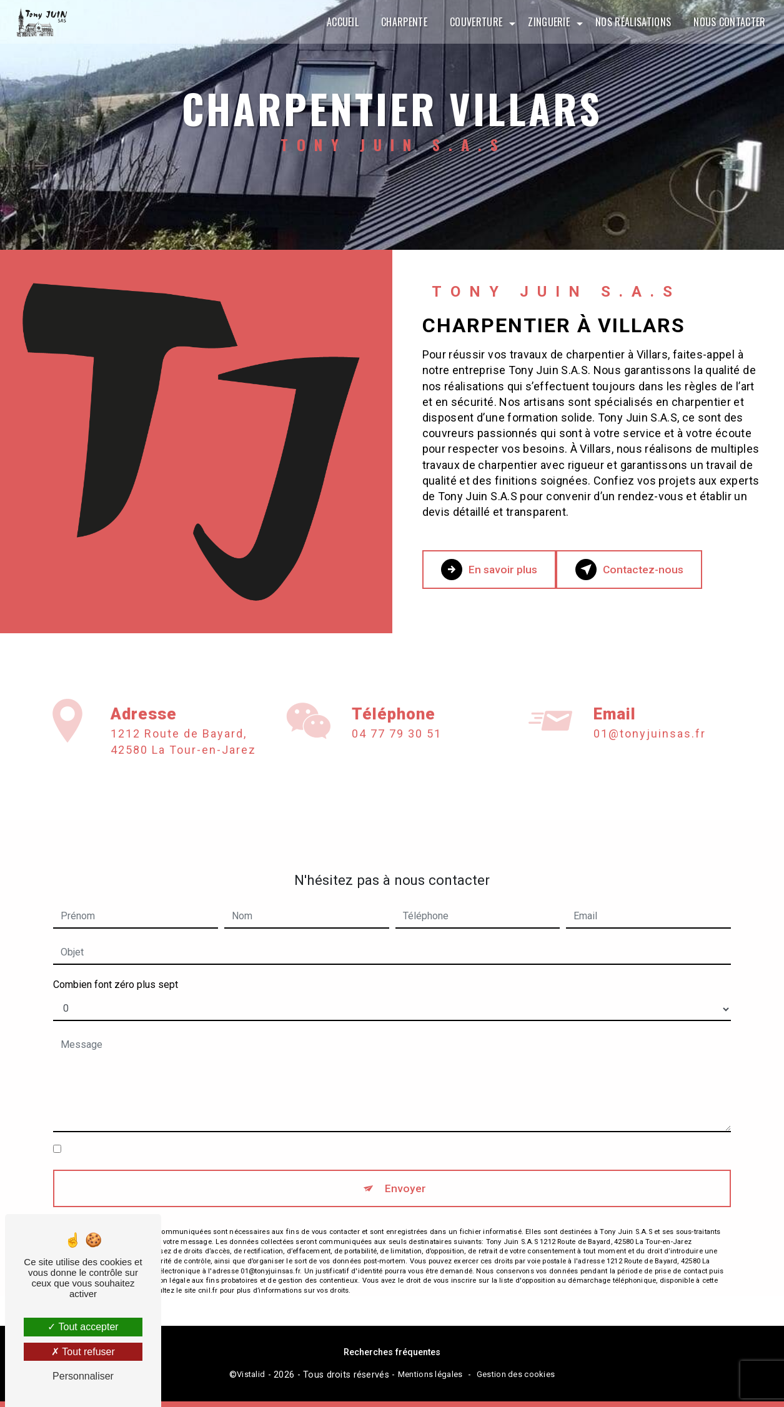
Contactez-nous (659, 569)
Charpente (401, 21)
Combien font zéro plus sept (115, 970)
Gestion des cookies (516, 1380)
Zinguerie (546, 21)
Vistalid (251, 1380)
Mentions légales (430, 1380)
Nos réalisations (630, 21)
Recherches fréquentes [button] (392, 1357)
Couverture (473, 21)
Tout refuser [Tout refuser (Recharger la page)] (83, 1351)
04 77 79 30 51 (397, 747)
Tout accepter (82, 1326)
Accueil (339, 21)
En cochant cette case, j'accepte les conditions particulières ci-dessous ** (227, 1135)
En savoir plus (500, 569)
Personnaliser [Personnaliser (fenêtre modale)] (83, 1376)
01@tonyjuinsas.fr (649, 719)
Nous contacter (727, 21)
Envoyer (406, 1176)
